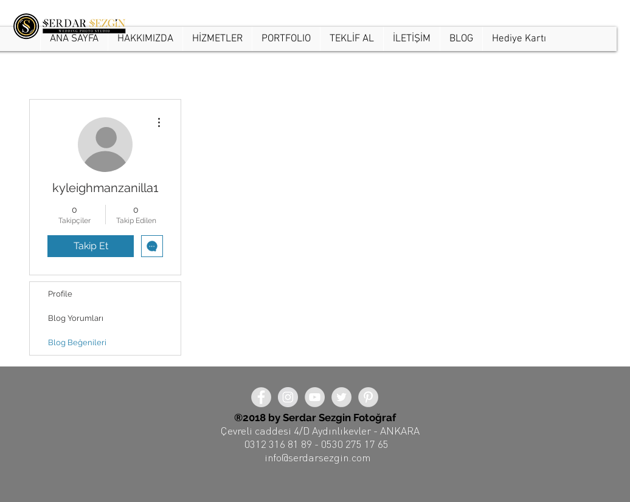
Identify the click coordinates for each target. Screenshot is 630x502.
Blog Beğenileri (77, 342)
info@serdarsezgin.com (317, 457)
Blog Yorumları (75, 318)
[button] (286, 39)
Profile (60, 293)
